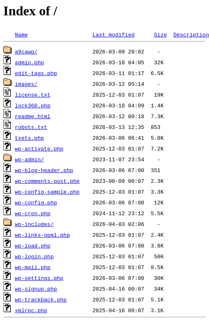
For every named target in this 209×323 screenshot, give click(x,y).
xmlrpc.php (31, 310)
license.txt (33, 94)
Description (191, 34)
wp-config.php (36, 202)
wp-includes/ (34, 224)
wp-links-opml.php (42, 234)
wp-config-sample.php (47, 191)
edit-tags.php (36, 73)
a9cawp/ (26, 51)
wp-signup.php (36, 288)
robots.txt (31, 127)
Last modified (113, 34)
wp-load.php (33, 245)
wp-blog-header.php (44, 170)
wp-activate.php (39, 148)
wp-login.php (34, 256)
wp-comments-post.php (47, 181)
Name (21, 34)
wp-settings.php (39, 278)
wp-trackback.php (41, 299)
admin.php (29, 62)
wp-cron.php (33, 213)
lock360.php (33, 105)
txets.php (29, 137)
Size (160, 34)
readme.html (33, 116)
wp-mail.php (33, 267)
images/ (26, 83)
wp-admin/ (29, 159)
